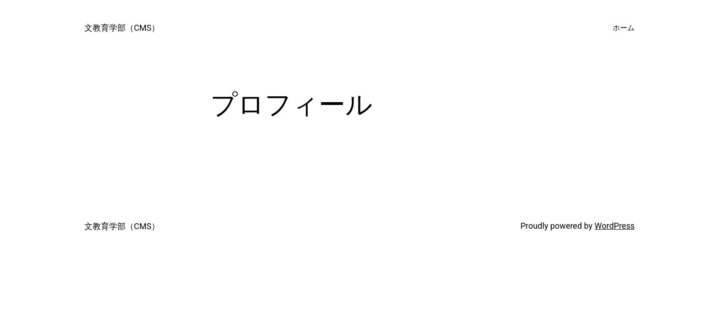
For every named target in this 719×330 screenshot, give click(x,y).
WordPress (615, 226)
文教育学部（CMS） (122, 28)
